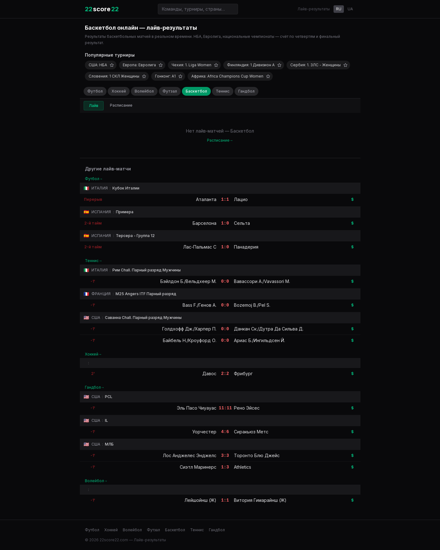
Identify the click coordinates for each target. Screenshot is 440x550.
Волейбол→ (96, 480)
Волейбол (144, 91)
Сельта (242, 223)
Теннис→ (93, 260)
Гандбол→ (95, 387)
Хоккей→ (93, 354)
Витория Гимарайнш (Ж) (260, 500)
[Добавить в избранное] (111, 65)
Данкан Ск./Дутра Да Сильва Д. (268, 328)
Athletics (242, 467)
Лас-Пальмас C (199, 247)
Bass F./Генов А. (199, 305)
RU (338, 9)
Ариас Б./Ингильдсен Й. (259, 340)
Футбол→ (94, 178)
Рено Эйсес (247, 408)
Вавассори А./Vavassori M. (262, 281)
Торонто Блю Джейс (257, 455)
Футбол (95, 91)
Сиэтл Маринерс (198, 467)
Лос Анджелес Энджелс (189, 455)
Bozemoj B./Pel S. (252, 305)
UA (350, 9)
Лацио (241, 199)
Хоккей (118, 91)
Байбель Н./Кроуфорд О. (189, 340)
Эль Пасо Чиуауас (196, 408)
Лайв (93, 105)
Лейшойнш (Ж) (200, 500)
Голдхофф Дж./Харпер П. (189, 328)
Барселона (204, 223)
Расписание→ (220, 140)
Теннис (223, 91)
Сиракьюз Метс (251, 431)
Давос (209, 373)
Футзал (170, 91)
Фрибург (243, 373)
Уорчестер (204, 431)
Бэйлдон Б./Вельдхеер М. (188, 281)
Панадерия (246, 247)
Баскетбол (196, 91)
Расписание (121, 105)
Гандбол (246, 91)
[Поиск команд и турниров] (198, 9)
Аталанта (206, 199)
